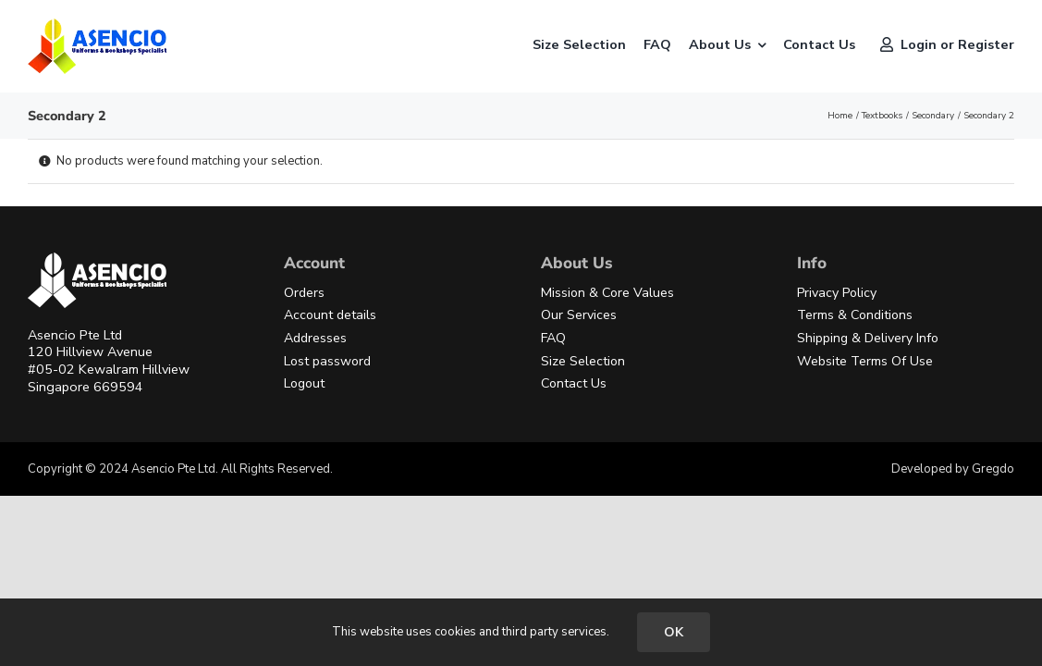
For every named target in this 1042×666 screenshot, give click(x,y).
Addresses (315, 338)
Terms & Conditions (855, 315)
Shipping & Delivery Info (867, 338)
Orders (304, 293)
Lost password (327, 361)
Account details (330, 315)
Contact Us (574, 383)
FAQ (553, 338)
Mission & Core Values (607, 293)
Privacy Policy (837, 293)
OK (673, 632)
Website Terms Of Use (865, 361)
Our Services (579, 315)
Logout (304, 383)
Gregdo (993, 469)
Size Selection (583, 361)
